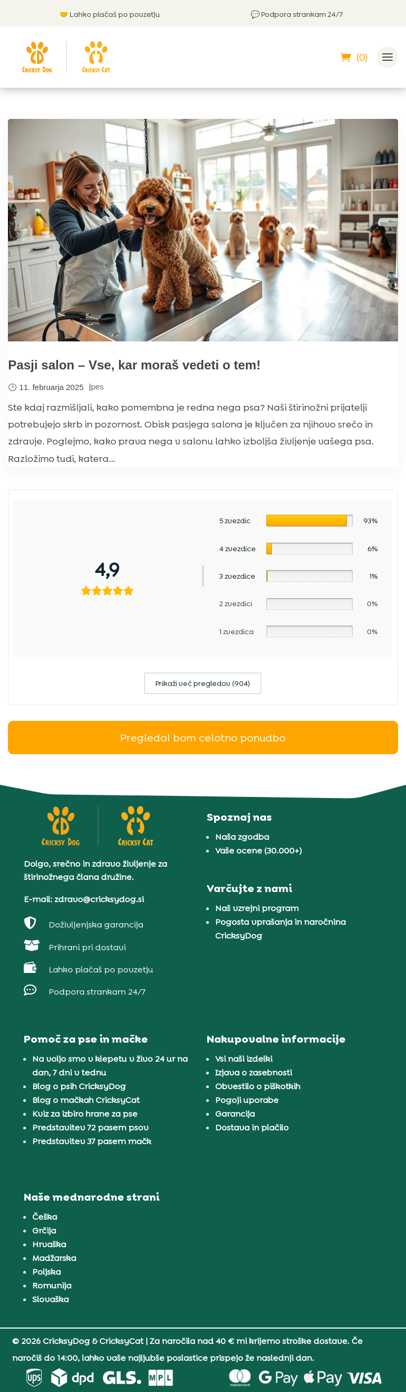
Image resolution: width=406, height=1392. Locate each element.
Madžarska (54, 1258)
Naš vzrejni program (257, 908)
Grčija (44, 1230)
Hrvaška (49, 1244)
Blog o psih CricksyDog (79, 1086)
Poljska (46, 1271)
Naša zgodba (242, 836)
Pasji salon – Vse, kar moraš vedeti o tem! (134, 365)
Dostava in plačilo (252, 1127)
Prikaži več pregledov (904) (202, 683)
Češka (44, 1216)
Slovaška (50, 1299)
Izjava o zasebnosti (253, 1072)
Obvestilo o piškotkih (257, 1086)
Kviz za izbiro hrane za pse (84, 1113)
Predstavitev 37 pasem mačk (91, 1141)
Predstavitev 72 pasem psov (90, 1127)
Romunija (51, 1285)
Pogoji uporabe (247, 1100)
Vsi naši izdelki (243, 1058)
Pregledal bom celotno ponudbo (202, 738)
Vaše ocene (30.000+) (258, 850)
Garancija (235, 1113)
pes (97, 386)
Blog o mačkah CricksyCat (86, 1100)
